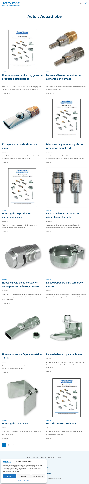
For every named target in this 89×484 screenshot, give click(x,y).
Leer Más (6, 93)
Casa (28, 458)
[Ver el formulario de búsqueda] (81, 4)
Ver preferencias (38, 476)
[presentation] (22, 49)
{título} (19, 480)
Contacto (59, 458)
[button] (44, 461)
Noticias (4, 72)
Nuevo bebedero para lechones (64, 354)
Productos (35, 458)
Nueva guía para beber (15, 423)
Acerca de (51, 458)
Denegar (23, 476)
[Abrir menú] (85, 3)
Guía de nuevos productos (61, 423)
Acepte (9, 476)
